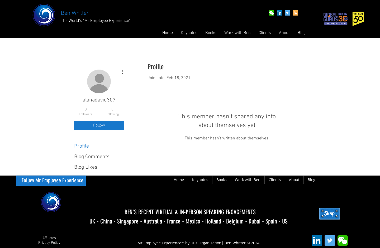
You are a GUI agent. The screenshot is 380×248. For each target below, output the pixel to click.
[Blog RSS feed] (295, 13)
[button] (210, 33)
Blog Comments (92, 157)
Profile (81, 146)
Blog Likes (85, 167)
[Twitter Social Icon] (287, 13)
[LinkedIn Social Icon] (279, 13)
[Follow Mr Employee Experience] (51, 181)
